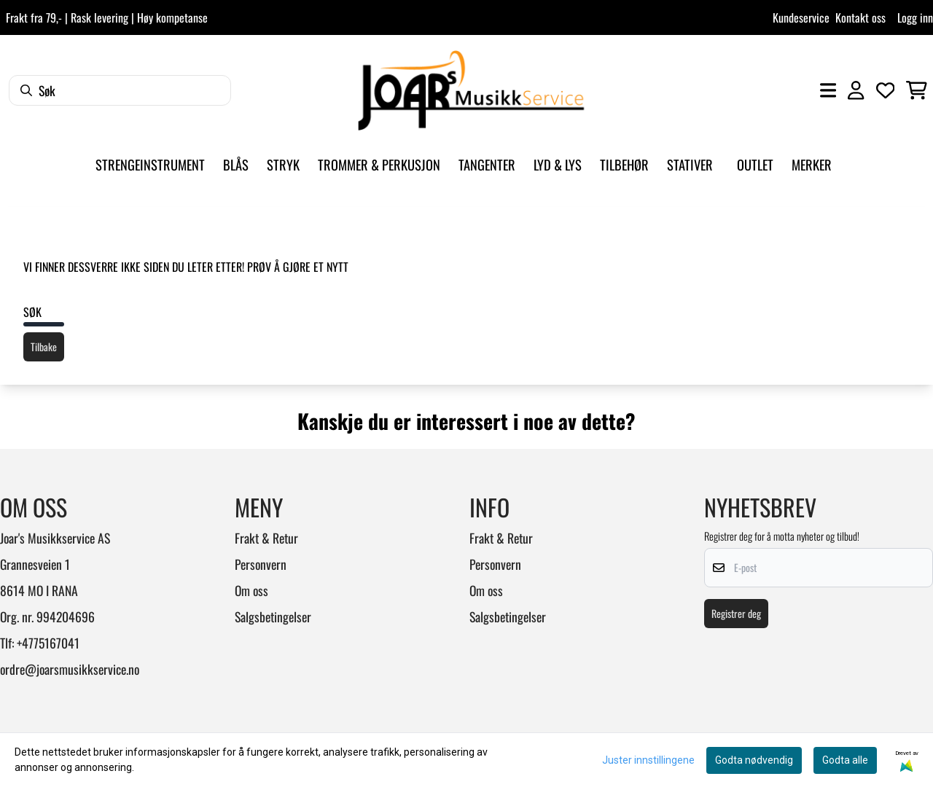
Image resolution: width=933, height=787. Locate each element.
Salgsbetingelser (273, 616)
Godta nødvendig (754, 760)
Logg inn (915, 17)
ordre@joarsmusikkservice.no (69, 668)
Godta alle (845, 760)
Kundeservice (801, 17)
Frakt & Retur (266, 537)
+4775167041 (48, 642)
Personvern (260, 564)
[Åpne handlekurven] (916, 90)
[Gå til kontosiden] (856, 90)
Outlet (755, 164)
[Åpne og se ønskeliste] (885, 90)
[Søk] (120, 90)
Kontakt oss (860, 17)
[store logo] (471, 90)
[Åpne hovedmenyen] (828, 90)
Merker (812, 164)
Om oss (251, 590)
